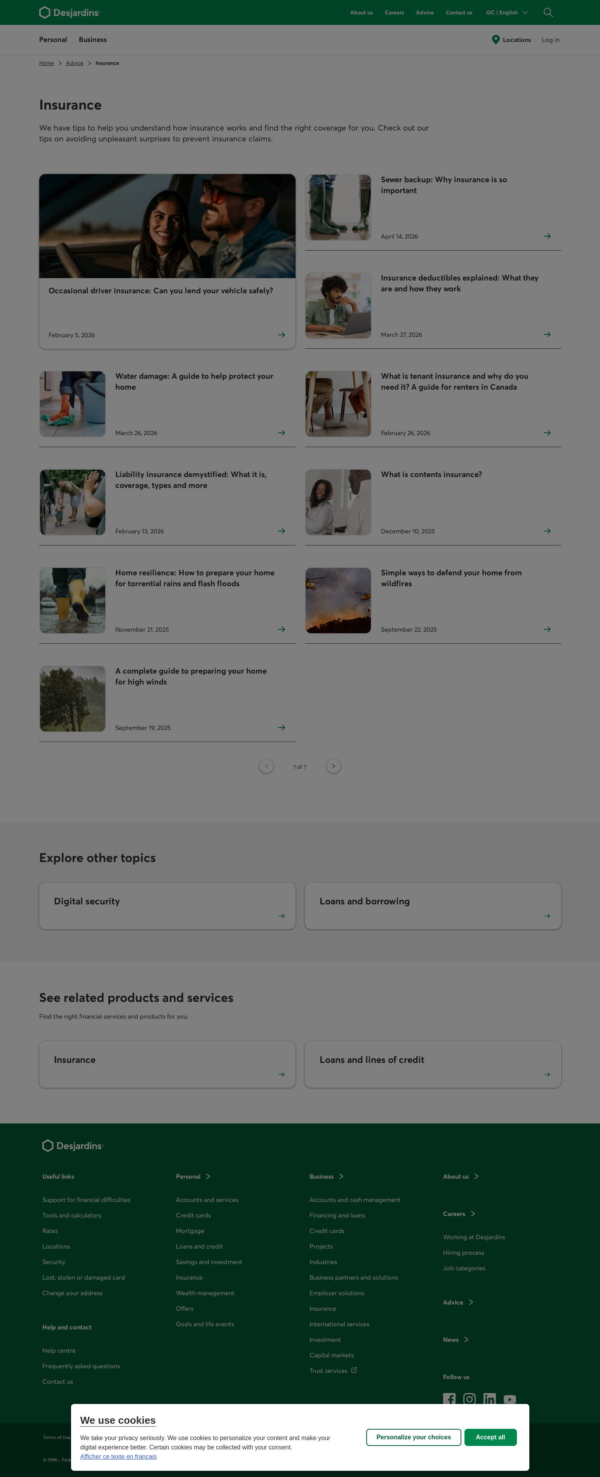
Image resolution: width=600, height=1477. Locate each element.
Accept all (490, 1437)
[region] (300, 1437)
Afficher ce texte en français (118, 1456)
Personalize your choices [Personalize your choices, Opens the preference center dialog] (413, 1437)
